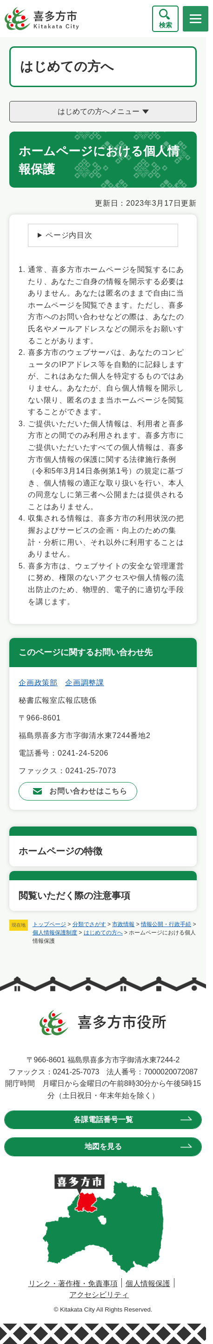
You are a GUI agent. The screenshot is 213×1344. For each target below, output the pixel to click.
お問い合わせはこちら (88, 791)
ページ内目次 (69, 235)
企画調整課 (84, 683)
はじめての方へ (103, 932)
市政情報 (123, 924)
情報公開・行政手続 (166, 924)
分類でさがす (89, 924)
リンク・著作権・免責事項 (73, 1283)
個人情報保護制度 (55, 932)
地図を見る (103, 1146)
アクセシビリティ (99, 1295)
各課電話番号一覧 (103, 1119)
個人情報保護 (148, 1283)
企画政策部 (38, 683)
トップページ (49, 924)
